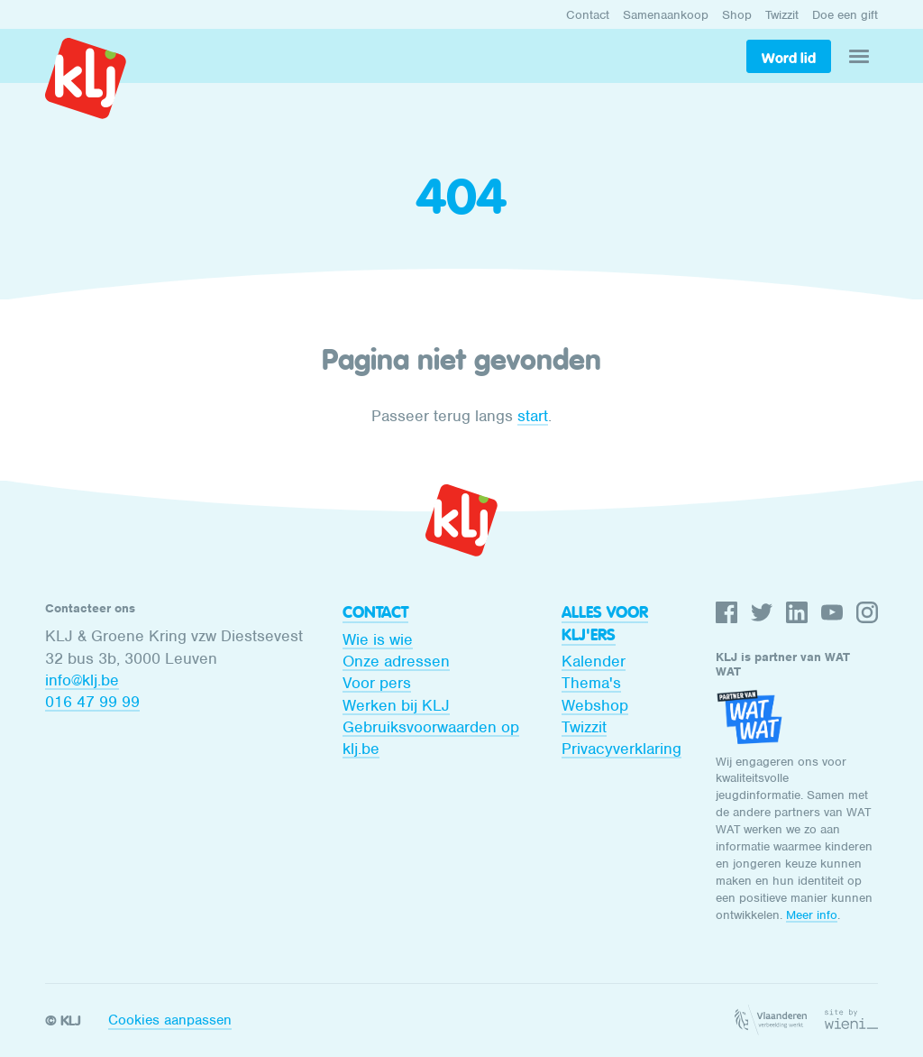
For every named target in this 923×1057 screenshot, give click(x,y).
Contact (587, 15)
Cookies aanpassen (170, 1020)
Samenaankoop (665, 15)
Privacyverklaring (621, 748)
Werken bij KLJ (396, 705)
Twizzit (782, 15)
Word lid (789, 58)
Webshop (595, 705)
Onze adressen (396, 661)
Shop (737, 15)
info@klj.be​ (82, 680)
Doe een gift (845, 15)
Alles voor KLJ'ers (605, 623)
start (532, 416)
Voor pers (377, 683)
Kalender (594, 661)
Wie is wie (378, 639)
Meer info (811, 915)
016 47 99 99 (92, 702)
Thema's (591, 683)
